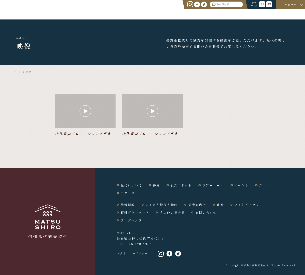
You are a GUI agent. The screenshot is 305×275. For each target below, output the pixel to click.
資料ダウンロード (135, 212)
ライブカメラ (131, 220)
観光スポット (199, 14)
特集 (179, 14)
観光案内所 (197, 204)
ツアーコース (228, 14)
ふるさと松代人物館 (161, 204)
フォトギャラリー (248, 204)
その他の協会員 (172, 212)
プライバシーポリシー (132, 253)
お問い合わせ (206, 212)
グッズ (270, 14)
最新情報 (128, 204)
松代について (158, 14)
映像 (220, 204)
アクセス (288, 14)
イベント (252, 14)
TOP (18, 72)
